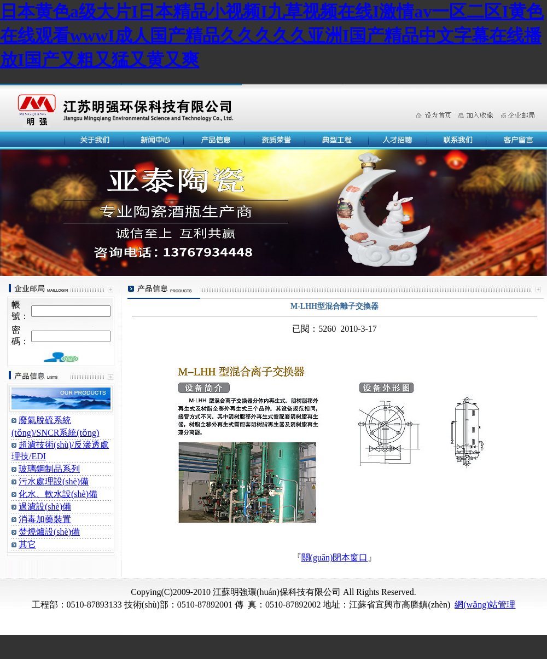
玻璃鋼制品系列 (49, 468)
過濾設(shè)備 (45, 506)
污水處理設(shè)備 (54, 481)
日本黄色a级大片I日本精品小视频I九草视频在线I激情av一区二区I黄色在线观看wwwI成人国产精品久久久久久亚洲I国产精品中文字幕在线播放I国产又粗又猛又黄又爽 (272, 36)
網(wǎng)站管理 (485, 604)
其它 (27, 544)
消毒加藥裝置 (45, 519)
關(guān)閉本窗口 (334, 557)
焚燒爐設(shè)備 (49, 531)
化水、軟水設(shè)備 (58, 494)
